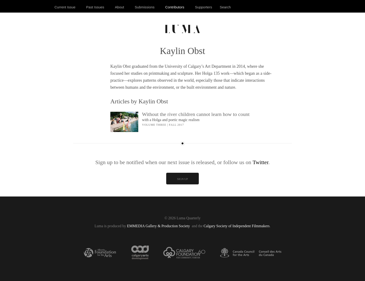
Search (225, 7)
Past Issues (95, 7)
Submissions (145, 7)
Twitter (260, 162)
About (119, 7)
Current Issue (64, 7)
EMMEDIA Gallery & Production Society (159, 226)
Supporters (203, 7)
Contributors (174, 7)
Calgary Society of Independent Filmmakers (236, 226)
